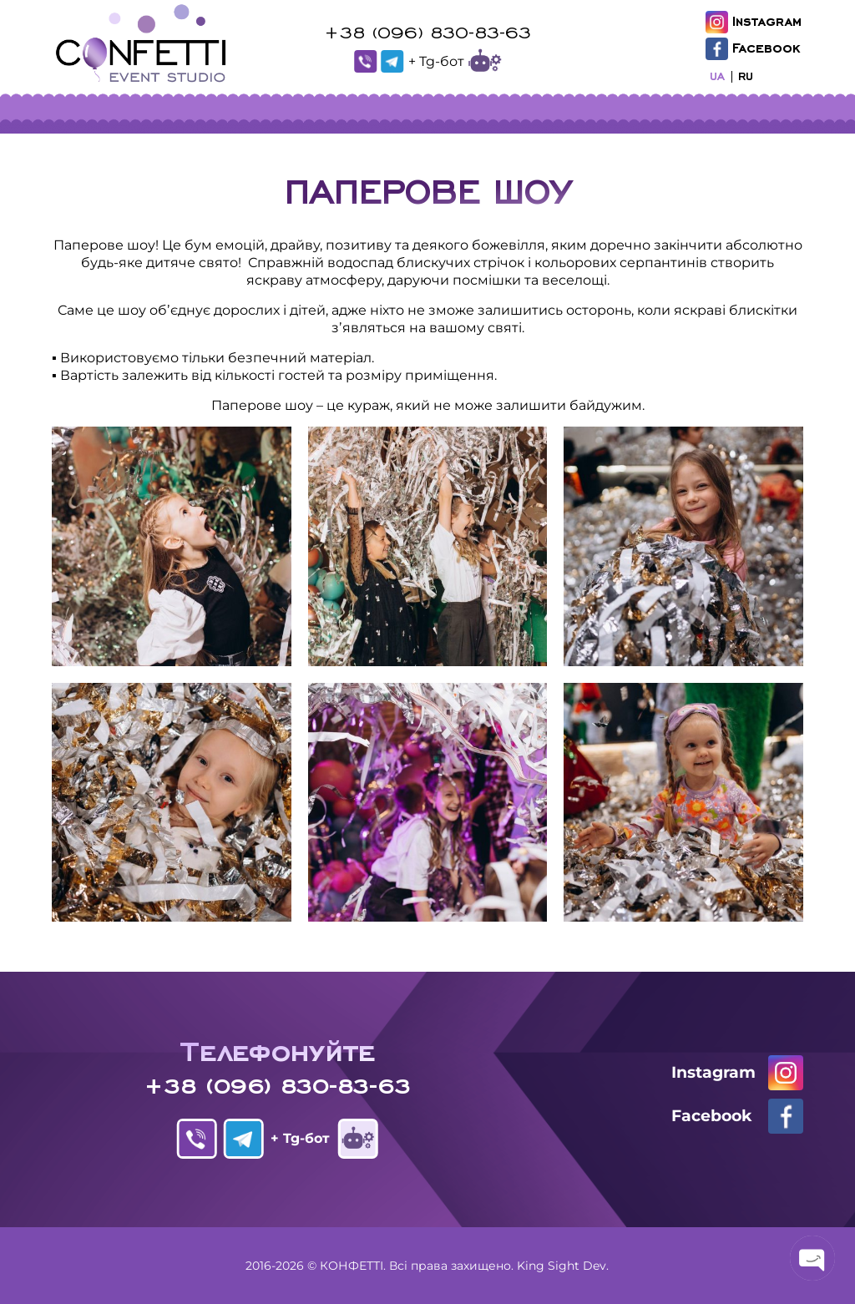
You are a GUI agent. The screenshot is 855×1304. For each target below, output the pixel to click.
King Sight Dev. (563, 1265)
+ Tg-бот (454, 61)
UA (717, 75)
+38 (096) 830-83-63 (427, 31)
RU (745, 75)
